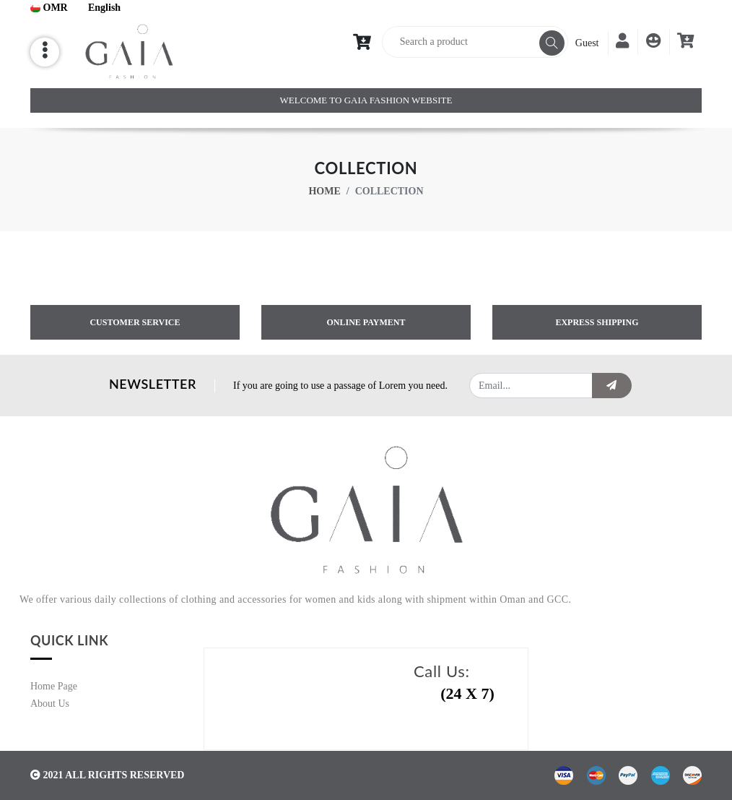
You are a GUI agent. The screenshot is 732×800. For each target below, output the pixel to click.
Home (324, 191)
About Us (49, 703)
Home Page (53, 686)
